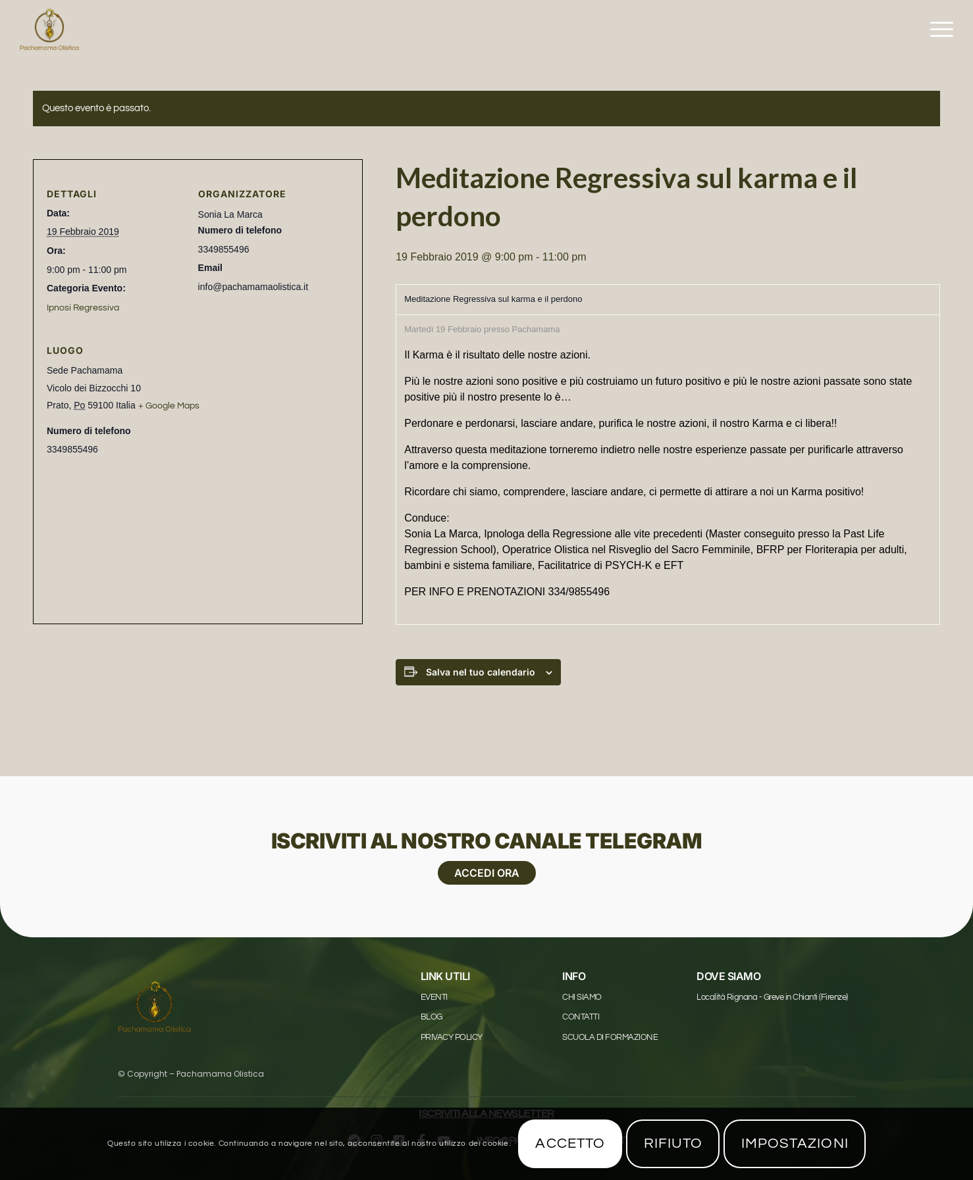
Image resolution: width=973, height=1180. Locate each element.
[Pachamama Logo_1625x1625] (49, 29)
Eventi (434, 997)
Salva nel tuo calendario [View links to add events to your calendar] (480, 671)
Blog (431, 1016)
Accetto (570, 1143)
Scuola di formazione (610, 1037)
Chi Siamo (582, 997)
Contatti (580, 1016)
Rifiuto (673, 1143)
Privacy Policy (452, 1037)
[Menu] (937, 29)
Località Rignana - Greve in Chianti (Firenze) (772, 997)
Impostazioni (795, 1143)
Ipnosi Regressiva (83, 307)
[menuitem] (937, 29)
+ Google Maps (168, 405)
